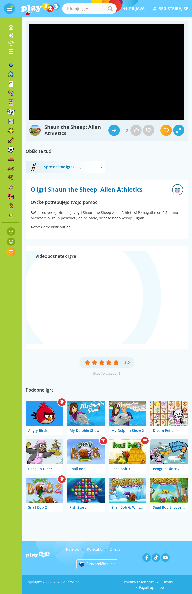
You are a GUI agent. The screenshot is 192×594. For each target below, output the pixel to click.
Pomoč (72, 549)
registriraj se (170, 8)
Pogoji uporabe (151, 587)
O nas (114, 549)
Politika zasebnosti (139, 582)
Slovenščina (94, 564)
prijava (134, 8)
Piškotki (166, 582)
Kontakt (94, 549)
